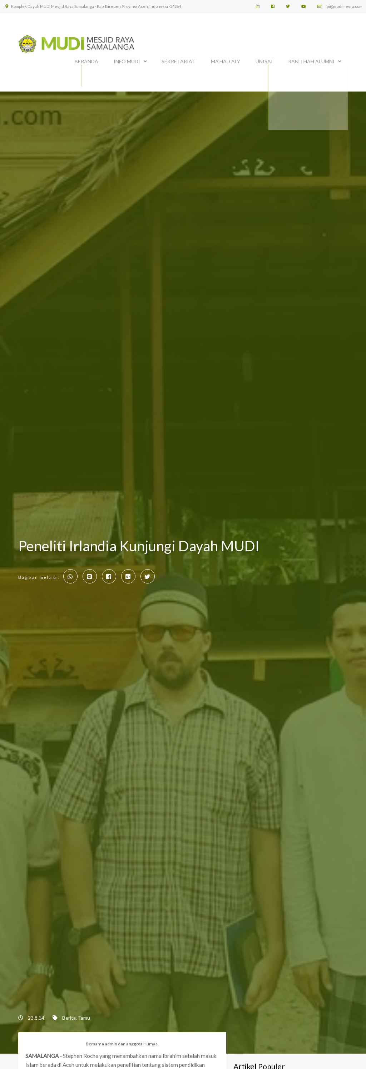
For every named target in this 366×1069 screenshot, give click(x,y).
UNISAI (264, 60)
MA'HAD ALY (225, 60)
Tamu (84, 1015)
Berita (69, 1015)
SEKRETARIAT (179, 60)
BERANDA (86, 60)
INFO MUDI (127, 60)
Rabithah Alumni (311, 60)
